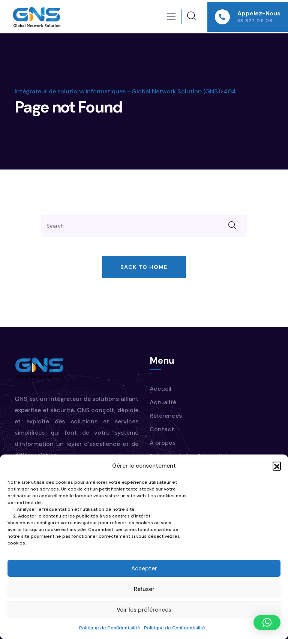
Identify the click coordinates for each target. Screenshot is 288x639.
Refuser (144, 589)
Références (166, 416)
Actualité (163, 402)
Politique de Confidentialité (109, 628)
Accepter (144, 568)
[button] (276, 466)
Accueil (160, 389)
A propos (163, 443)
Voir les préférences (144, 610)
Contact (162, 429)
